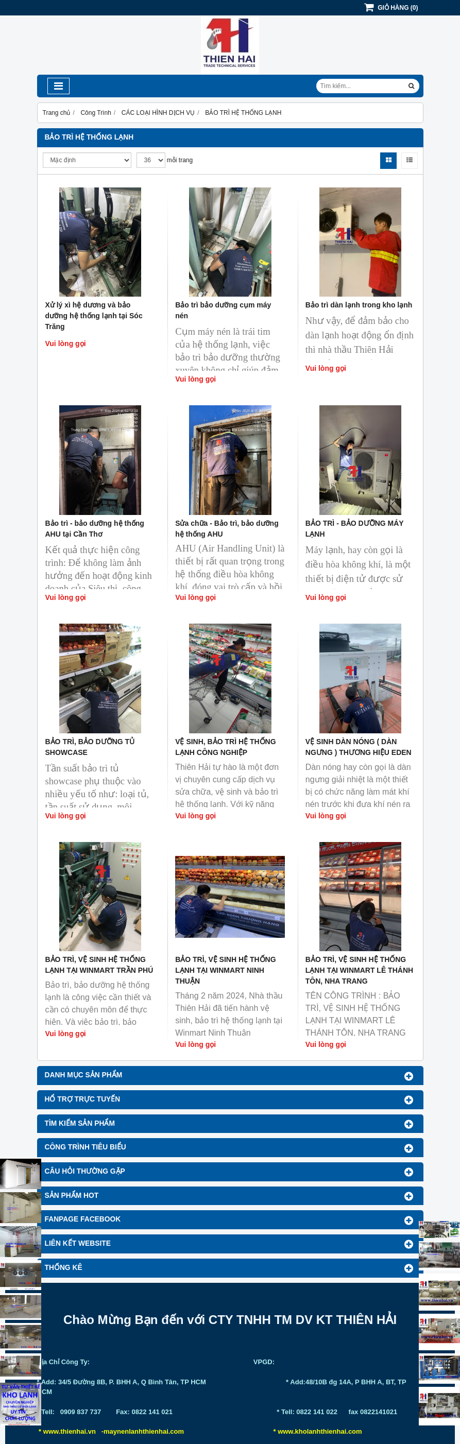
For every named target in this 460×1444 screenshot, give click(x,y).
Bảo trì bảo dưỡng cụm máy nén (223, 310)
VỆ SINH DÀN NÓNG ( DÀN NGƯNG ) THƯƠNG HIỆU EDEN (358, 747)
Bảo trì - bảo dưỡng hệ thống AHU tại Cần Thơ (94, 528)
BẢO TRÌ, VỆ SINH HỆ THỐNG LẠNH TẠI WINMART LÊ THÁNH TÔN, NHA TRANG (359, 970)
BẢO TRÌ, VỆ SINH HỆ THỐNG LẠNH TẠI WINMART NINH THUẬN (225, 970)
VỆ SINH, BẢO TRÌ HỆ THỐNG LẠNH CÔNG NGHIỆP (225, 747)
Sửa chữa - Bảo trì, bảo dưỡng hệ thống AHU (227, 528)
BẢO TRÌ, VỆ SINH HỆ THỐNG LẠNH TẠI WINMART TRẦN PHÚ (99, 964)
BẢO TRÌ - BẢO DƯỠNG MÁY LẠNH (354, 528)
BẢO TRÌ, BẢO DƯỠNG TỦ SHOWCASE (90, 747)
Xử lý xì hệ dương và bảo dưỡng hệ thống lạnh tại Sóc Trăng (94, 316)
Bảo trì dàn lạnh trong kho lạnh (359, 305)
